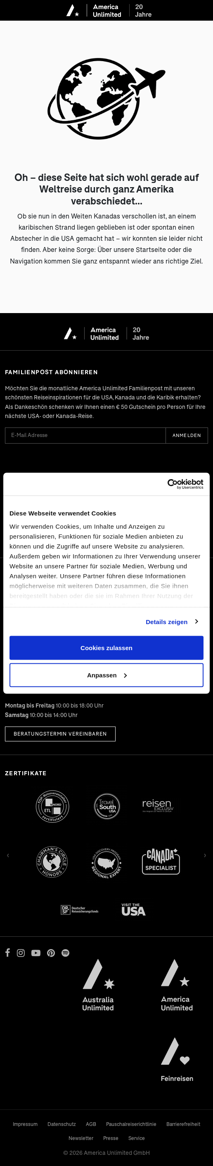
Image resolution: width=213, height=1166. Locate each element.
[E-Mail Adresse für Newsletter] (85, 435)
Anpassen (107, 674)
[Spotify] (65, 953)
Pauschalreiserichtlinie (131, 1124)
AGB (91, 1124)
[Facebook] (7, 953)
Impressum (25, 1124)
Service (136, 1138)
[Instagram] (21, 953)
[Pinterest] (51, 953)
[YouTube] (35, 953)
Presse (110, 1138)
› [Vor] (205, 854)
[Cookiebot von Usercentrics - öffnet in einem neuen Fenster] (167, 484)
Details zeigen (166, 621)
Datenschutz (61, 1124)
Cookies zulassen (106, 647)
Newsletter (81, 1138)
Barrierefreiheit (183, 1124)
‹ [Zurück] (8, 854)
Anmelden (187, 435)
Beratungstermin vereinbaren (60, 734)
